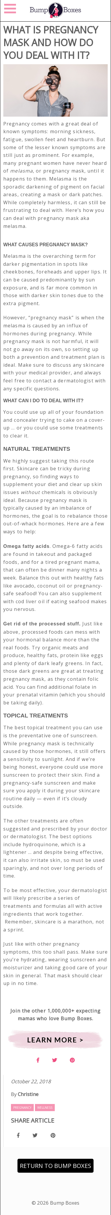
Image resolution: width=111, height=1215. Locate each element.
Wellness (44, 1107)
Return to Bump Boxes (55, 1166)
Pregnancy (22, 1107)
